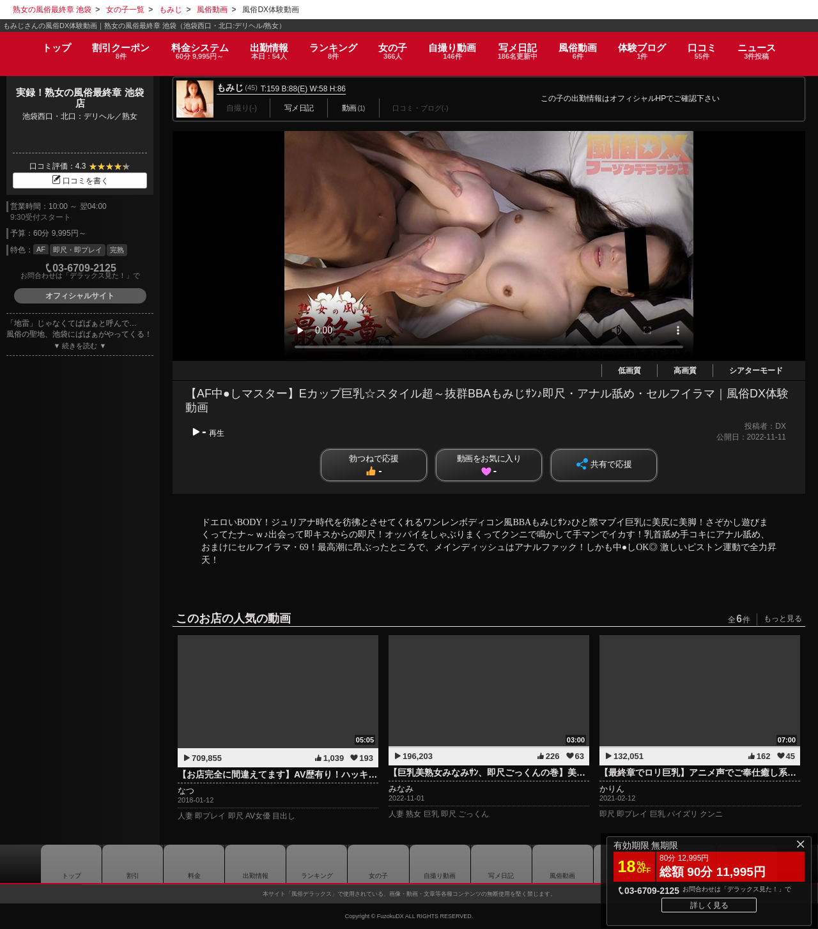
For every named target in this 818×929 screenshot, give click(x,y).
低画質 (629, 370)
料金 (190, 47)
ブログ (651, 47)
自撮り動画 (440, 863)
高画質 (685, 370)
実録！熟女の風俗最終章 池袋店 (79, 98)
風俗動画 (584, 47)
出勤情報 (255, 863)
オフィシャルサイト (79, 295)
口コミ (713, 47)
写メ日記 (501, 863)
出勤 (262, 47)
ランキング (329, 47)
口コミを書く (80, 180)
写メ (521, 47)
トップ (42, 42)
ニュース (770, 47)
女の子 (392, 47)
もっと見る (783, 618)
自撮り (454, 47)
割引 (109, 47)
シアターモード (756, 370)
